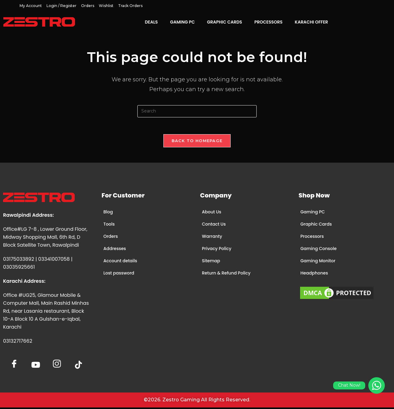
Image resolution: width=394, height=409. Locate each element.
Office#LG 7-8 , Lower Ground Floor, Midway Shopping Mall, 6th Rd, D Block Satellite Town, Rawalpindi (45, 238)
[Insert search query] (197, 111)
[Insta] (56, 363)
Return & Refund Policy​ (226, 274)
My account (31, 5)
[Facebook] (14, 363)
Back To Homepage (197, 142)
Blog (108, 213)
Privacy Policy (216, 250)
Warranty (212, 238)
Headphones (314, 274)
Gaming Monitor (317, 262)
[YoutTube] (35, 366)
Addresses (114, 250)
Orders (87, 5)
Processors (268, 22)
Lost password (118, 274)
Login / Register (61, 5)
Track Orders (130, 5)
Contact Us (214, 226)
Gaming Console (318, 250)
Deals (151, 22)
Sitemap (211, 262)
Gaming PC (182, 22)
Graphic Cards (224, 22)
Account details (120, 262)
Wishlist (106, 5)
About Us (211, 213)
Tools (109, 226)
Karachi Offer (311, 22)
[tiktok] (78, 366)
